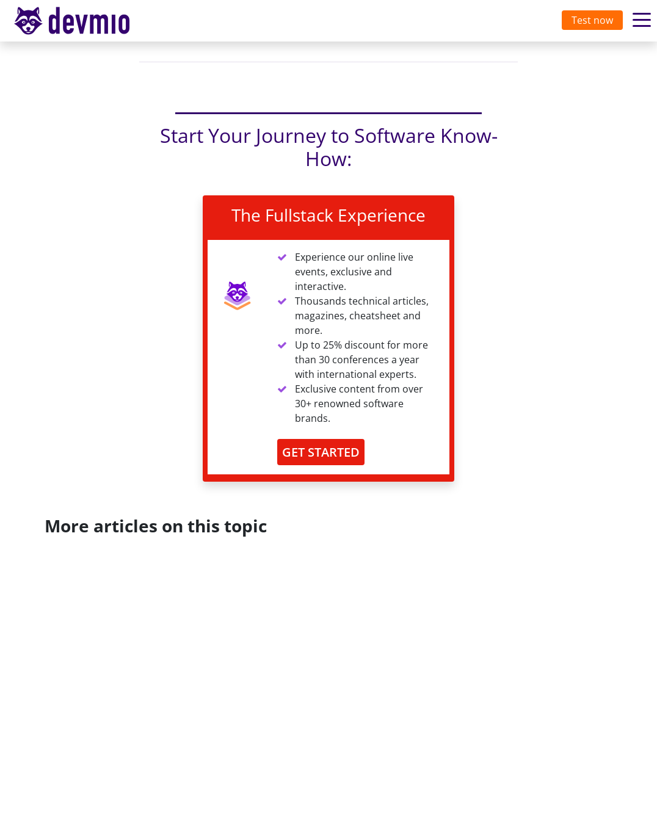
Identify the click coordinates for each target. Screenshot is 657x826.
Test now (592, 20)
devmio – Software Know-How (81, 20)
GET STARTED (321, 452)
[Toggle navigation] (83, 21)
